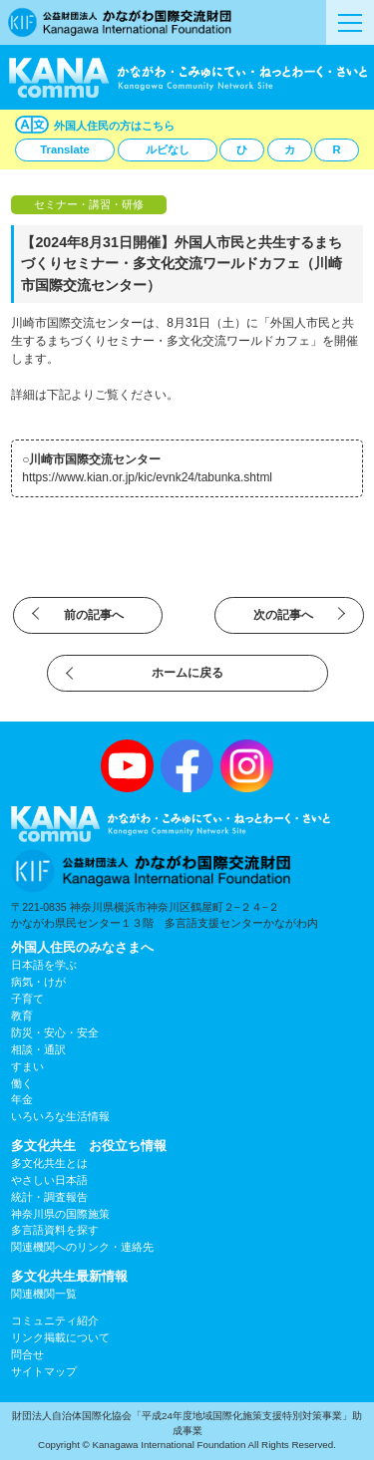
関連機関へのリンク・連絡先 (82, 1247)
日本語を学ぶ (44, 965)
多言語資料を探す (55, 1230)
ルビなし (167, 149)
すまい (27, 1066)
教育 (22, 1016)
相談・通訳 (38, 1049)
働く (22, 1083)
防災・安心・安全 (55, 1032)
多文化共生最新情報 (69, 1276)
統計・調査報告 (49, 1197)
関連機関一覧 (44, 1294)
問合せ (27, 1354)
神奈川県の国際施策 (60, 1214)
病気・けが (38, 982)
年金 (22, 1099)
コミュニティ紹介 (55, 1320)
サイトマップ (44, 1371)
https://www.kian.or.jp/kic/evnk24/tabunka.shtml (147, 477)
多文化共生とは (49, 1163)
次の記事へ (283, 615)
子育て (27, 999)
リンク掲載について (60, 1337)
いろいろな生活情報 (60, 1116)
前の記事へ (94, 615)
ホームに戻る (187, 673)
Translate (64, 149)
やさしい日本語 (49, 1180)
